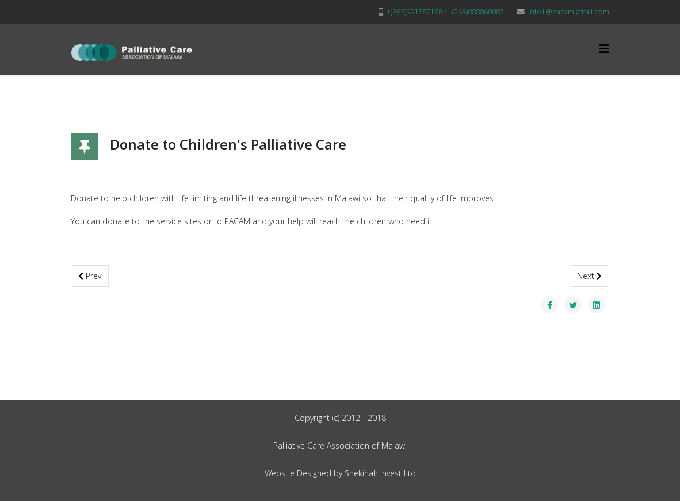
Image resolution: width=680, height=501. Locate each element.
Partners (399, 99)
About (287, 99)
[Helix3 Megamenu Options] (604, 49)
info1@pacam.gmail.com (568, 12)
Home (245, 99)
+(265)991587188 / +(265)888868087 (445, 12)
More (455, 99)
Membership (515, 99)
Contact (582, 99)
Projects (343, 99)
